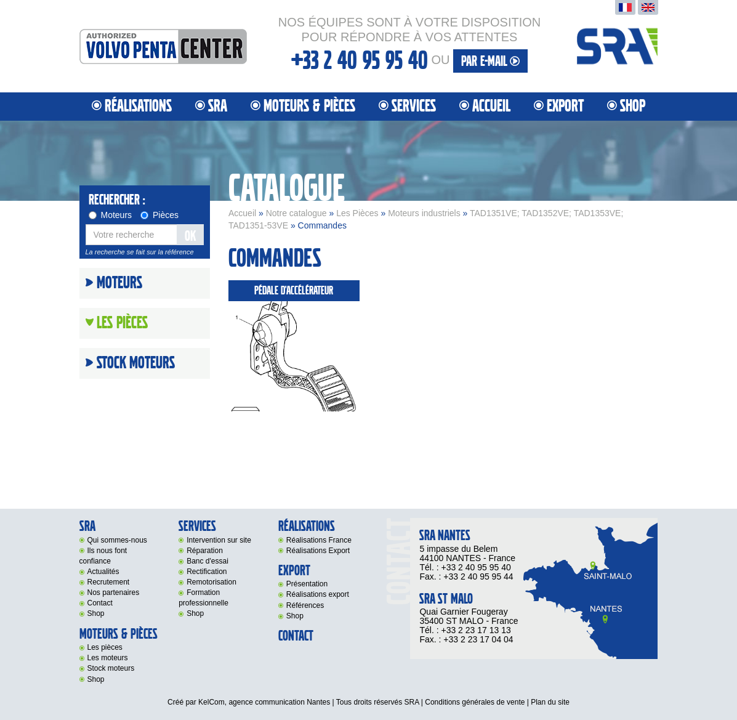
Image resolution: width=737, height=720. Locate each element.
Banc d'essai (207, 561)
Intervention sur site (219, 540)
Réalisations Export (318, 550)
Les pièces (105, 647)
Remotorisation (211, 582)
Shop (632, 106)
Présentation (307, 584)
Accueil (491, 106)
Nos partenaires (113, 592)
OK (190, 236)
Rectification (207, 571)
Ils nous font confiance (103, 555)
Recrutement (108, 582)
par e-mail (490, 61)
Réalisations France (319, 540)
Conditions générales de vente (475, 702)
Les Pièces (357, 213)
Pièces (159, 215)
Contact (100, 603)
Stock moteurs (136, 363)
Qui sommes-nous (117, 540)
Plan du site (550, 702)
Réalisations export (317, 594)
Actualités (103, 571)
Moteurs (110, 215)
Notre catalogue (296, 213)
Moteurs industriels (424, 213)
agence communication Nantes (279, 702)
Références (305, 605)
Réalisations (138, 106)
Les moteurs (107, 657)
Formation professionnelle (203, 597)
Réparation (205, 550)
